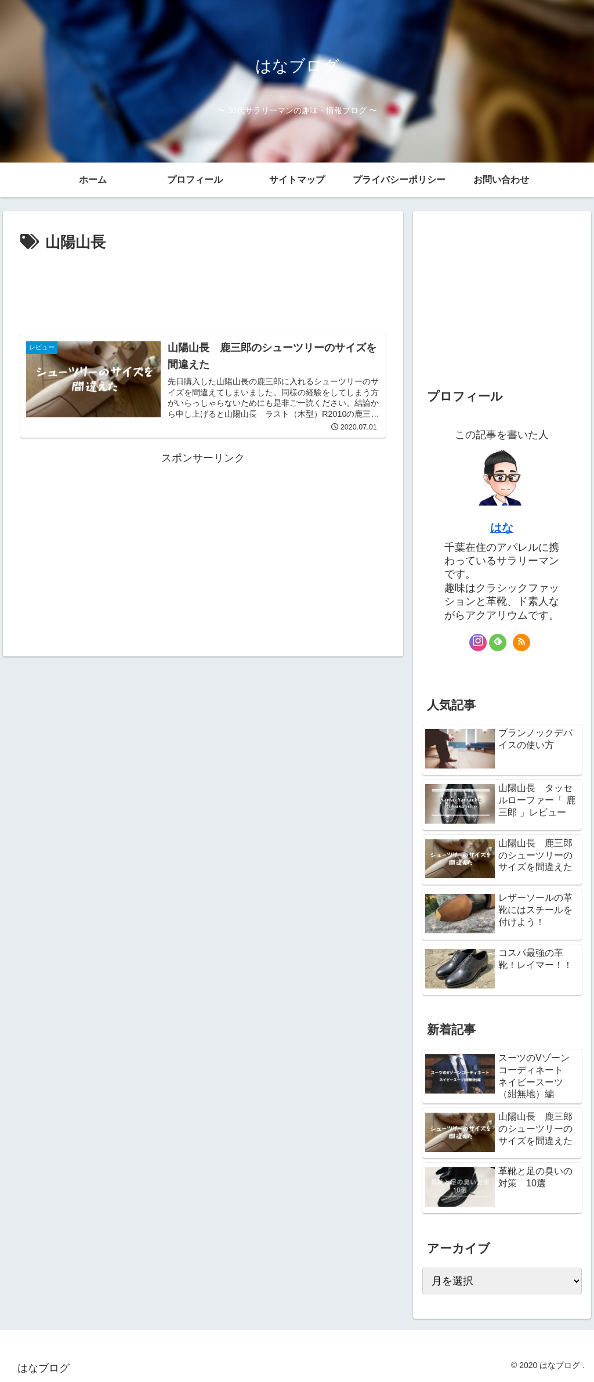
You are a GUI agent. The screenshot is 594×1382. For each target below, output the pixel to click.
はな (501, 527)
